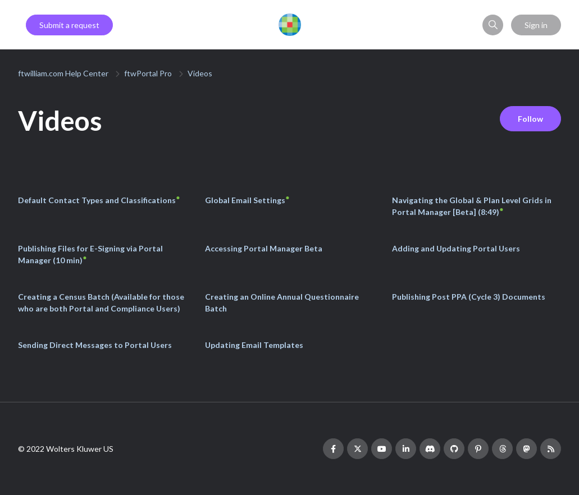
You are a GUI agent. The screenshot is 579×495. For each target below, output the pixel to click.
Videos (200, 73)
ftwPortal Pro (148, 73)
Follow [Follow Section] (530, 118)
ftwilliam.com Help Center (63, 73)
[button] (492, 25)
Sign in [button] (536, 25)
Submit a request (69, 25)
